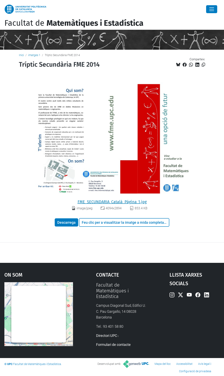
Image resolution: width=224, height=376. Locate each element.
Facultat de (73, 23)
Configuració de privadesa (195, 371)
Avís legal (204, 363)
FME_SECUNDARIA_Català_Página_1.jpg (112, 201)
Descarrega (66, 222)
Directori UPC (106, 335)
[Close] (211, 9)
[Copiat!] (203, 64)
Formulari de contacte (113, 344)
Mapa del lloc (163, 363)
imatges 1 (34, 55)
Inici (21, 55)
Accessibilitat (184, 363)
